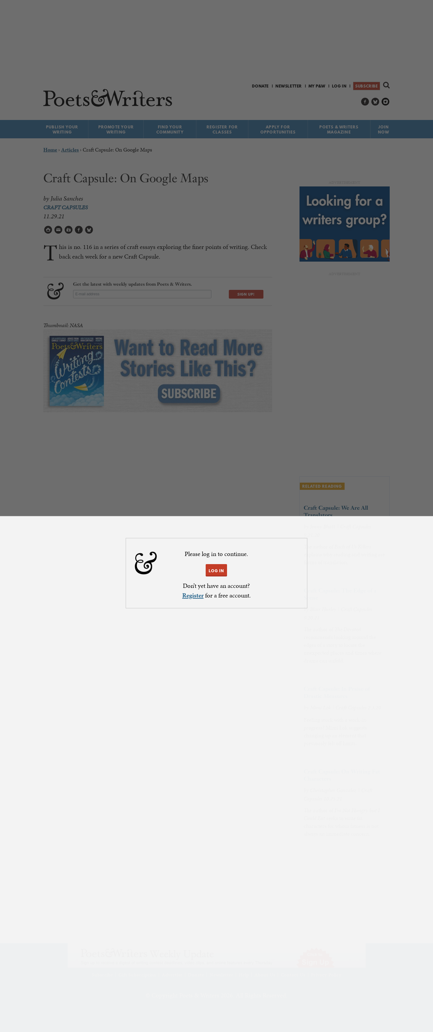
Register (193, 595)
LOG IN (216, 570)
